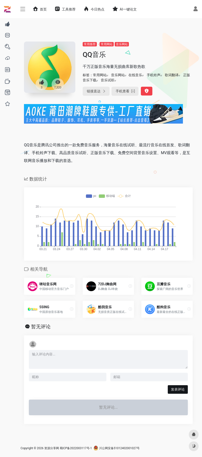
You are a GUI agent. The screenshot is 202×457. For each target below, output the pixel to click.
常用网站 (106, 44)
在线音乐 (135, 75)
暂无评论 (41, 326)
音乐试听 (107, 80)
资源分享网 (51, 448)
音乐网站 (122, 44)
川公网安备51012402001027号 (116, 448)
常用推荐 (90, 44)
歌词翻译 (172, 75)
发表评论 (178, 389)
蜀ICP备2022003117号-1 (76, 448)
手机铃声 (153, 75)
